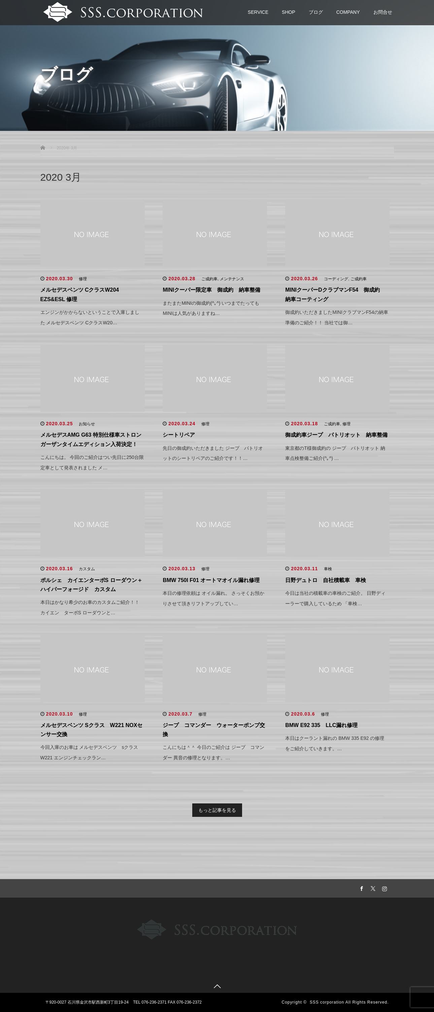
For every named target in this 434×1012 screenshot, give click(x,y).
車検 (328, 569)
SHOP (288, 12)
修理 (83, 279)
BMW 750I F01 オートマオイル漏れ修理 (211, 580)
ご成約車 (209, 279)
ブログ (316, 12)
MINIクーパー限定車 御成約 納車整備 (211, 290)
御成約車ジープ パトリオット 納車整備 (336, 435)
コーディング (336, 279)
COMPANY (348, 12)
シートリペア (179, 435)
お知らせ (87, 424)
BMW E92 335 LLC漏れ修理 (321, 725)
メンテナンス (232, 279)
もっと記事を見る (217, 810)
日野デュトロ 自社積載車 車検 (325, 580)
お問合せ (382, 12)
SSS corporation (327, 1002)
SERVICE (258, 12)
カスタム (87, 569)
